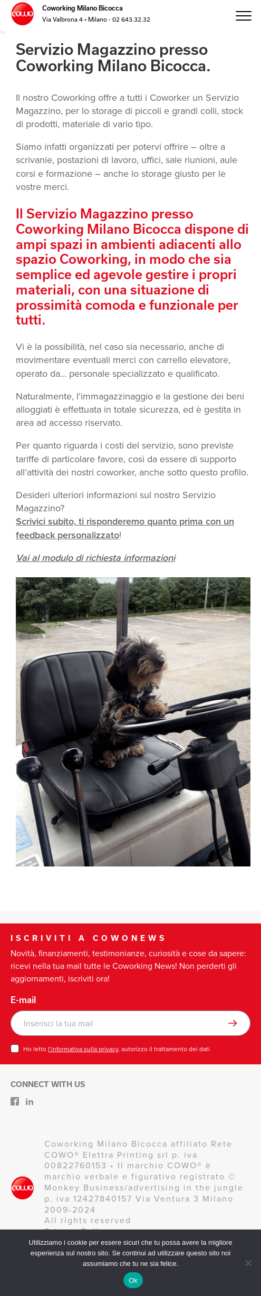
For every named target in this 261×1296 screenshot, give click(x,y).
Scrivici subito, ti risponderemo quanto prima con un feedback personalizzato (125, 527)
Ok (133, 1280)
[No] (248, 1262)
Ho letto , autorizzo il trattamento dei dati (116, 1049)
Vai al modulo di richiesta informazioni (95, 558)
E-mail (23, 1000)
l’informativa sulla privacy (83, 1049)
